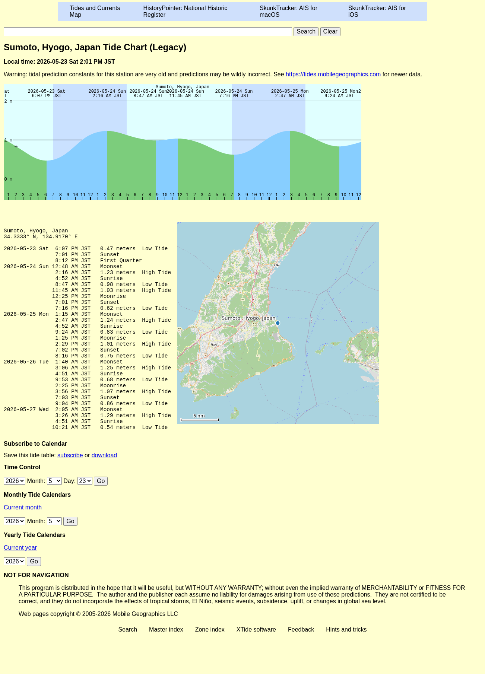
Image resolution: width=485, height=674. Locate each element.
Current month (23, 545)
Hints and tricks (346, 667)
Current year (20, 585)
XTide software (256, 667)
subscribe (70, 493)
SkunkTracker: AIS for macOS (288, 11)
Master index (166, 667)
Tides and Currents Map (95, 11)
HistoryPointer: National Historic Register (185, 11)
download (104, 493)
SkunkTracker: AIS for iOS (377, 11)
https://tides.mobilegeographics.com (333, 74)
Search (127, 667)
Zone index (210, 667)
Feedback (301, 667)
